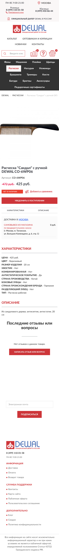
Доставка (13, 468)
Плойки (36, 62)
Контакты (38, 44)
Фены (7, 62)
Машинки (21, 62)
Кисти (45, 75)
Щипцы (50, 62)
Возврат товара (16, 477)
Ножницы (44, 68)
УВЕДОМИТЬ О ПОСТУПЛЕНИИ (29, 201)
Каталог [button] (12, 39)
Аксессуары (43, 81)
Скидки (12, 520)
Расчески (14, 68)
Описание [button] (43, 210)
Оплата (12, 473)
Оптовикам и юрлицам (37, 39)
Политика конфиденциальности (24, 525)
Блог (10, 515)
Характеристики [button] (15, 210)
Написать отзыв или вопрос (29, 352)
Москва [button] (23, 220)
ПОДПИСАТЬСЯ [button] (29, 414)
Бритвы (27, 81)
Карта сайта (14, 494)
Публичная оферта (17, 499)
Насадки (29, 68)
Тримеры (32, 75)
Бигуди (13, 81)
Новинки (20, 44)
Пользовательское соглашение (24, 503)
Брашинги (15, 75)
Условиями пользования (37, 424)
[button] (15, 12)
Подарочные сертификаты (29, 87)
